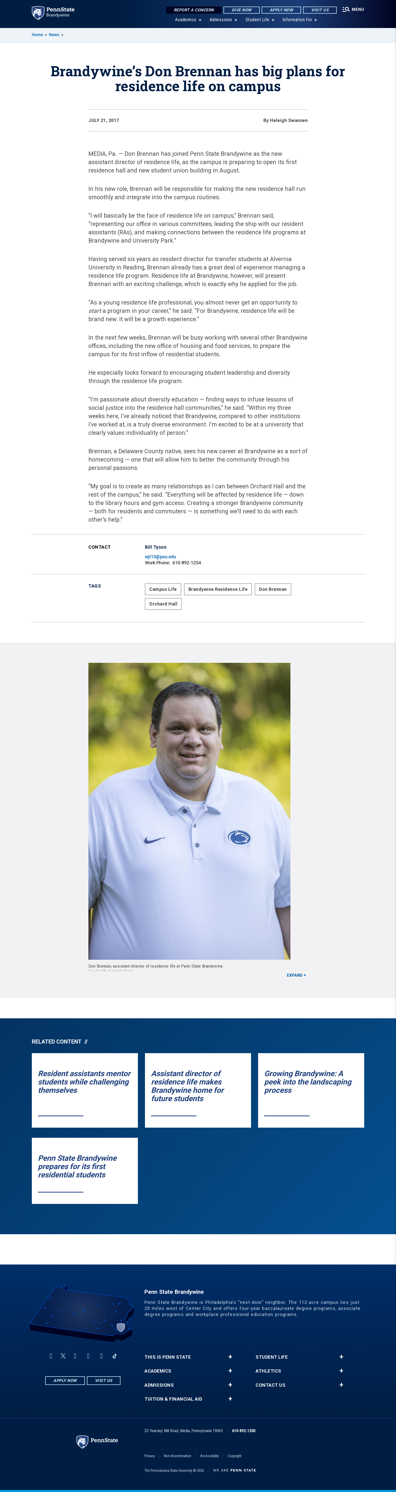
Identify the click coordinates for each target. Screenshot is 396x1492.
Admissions (221, 20)
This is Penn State (167, 1357)
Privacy (149, 1456)
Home (37, 34)
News (54, 34)
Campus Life (163, 589)
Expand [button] (295, 975)
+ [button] (230, 1357)
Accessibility (209, 1456)
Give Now (242, 10)
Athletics (268, 1371)
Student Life (257, 20)
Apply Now (281, 10)
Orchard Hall (163, 603)
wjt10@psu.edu (160, 556)
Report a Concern (194, 10)
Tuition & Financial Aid (173, 1399)
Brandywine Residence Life (218, 589)
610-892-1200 (243, 1430)
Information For (297, 20)
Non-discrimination (177, 1456)
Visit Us (320, 10)
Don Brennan (273, 589)
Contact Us (270, 1385)
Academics (185, 20)
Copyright (234, 1456)
